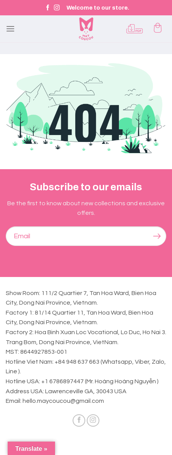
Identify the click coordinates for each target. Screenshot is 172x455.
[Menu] (10, 28)
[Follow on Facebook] (47, 8)
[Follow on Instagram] (57, 8)
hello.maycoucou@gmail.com (63, 401)
